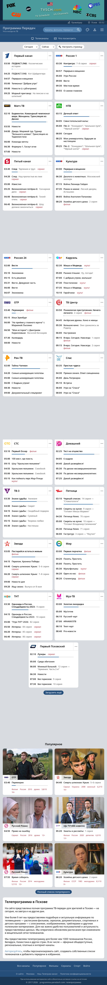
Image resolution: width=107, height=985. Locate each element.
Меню (50, 56)
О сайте (20, 973)
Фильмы (53, 965)
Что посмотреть (66, 38)
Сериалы (66, 965)
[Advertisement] (53, 232)
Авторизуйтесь (13, 951)
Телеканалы (38, 38)
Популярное (39, 965)
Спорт (77, 965)
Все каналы (23, 965)
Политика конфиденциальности (75, 973)
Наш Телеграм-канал (47, 973)
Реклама (30, 973)
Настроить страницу (72, 46)
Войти (86, 965)
